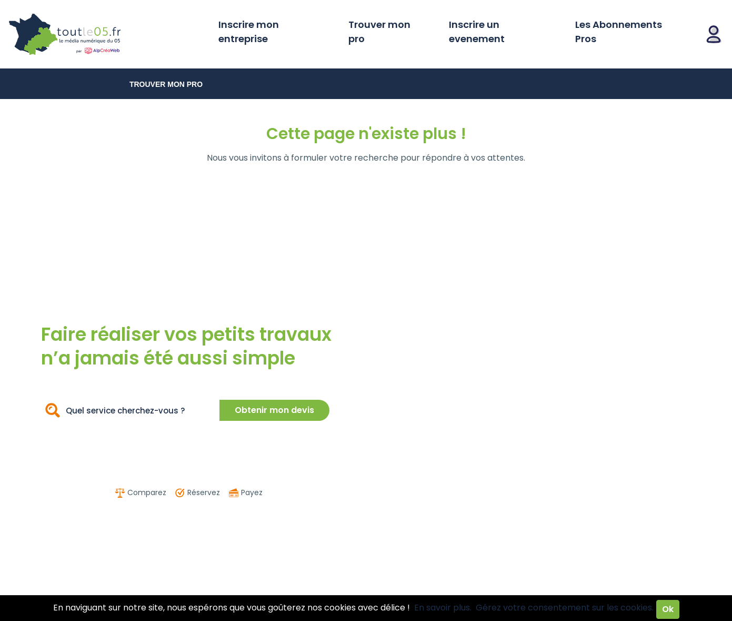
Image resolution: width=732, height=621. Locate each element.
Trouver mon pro (379, 31)
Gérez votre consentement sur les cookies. (565, 608)
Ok (668, 609)
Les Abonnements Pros (618, 31)
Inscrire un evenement (477, 31)
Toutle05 (105, 34)
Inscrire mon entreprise (248, 31)
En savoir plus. (443, 608)
